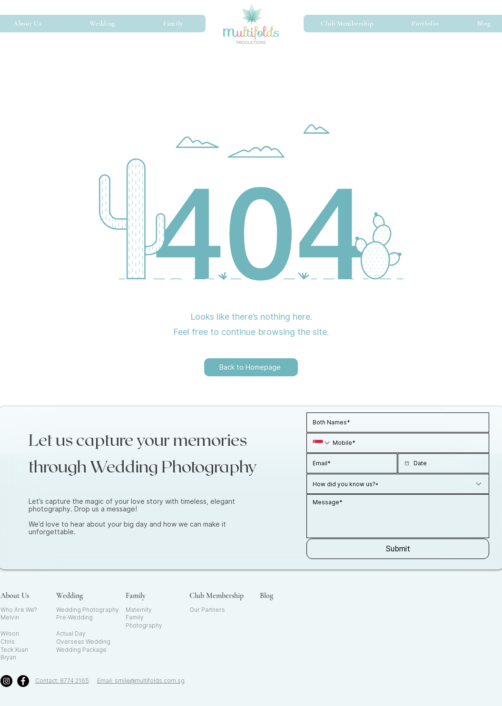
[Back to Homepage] (251, 367)
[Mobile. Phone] (407, 442)
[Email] (349, 463)
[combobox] (397, 484)
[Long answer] (398, 516)
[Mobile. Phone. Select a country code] (322, 443)
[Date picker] (407, 463)
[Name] (395, 422)
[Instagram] (6, 681)
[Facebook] (23, 681)
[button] (103, 23)
